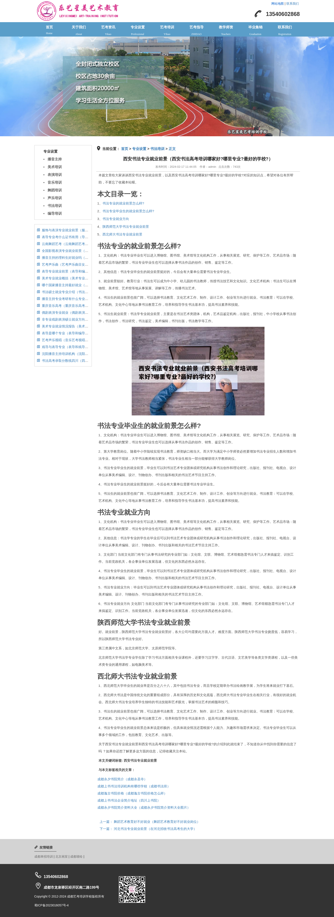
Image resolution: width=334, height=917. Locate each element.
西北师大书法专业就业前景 (122, 234)
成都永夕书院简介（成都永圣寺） (122, 779)
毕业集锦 (255, 30)
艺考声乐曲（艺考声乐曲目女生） (64, 264)
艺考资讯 (108, 30)
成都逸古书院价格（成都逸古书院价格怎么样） (132, 793)
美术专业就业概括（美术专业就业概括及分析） (74, 278)
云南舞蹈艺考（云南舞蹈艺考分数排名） (69, 244)
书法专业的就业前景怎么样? (123, 203)
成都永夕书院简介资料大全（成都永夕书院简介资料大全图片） (143, 807)
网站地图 (277, 3)
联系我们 (292, 3)
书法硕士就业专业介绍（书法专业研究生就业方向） (77, 292)
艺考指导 (196, 30)
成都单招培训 (44, 856)
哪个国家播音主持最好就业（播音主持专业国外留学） (79, 285)
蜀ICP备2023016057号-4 (51, 905)
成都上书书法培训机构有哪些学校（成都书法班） (133, 786)
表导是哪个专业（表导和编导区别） (66, 333)
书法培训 (157, 149)
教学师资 (226, 30)
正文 (172, 149)
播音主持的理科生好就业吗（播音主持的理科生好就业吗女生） (86, 257)
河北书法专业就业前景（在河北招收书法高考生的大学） (148, 829)
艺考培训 (167, 30)
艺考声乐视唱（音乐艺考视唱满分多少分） (71, 340)
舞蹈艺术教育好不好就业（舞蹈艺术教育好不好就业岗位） (150, 822)
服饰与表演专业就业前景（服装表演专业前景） (74, 230)
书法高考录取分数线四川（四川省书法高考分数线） (77, 360)
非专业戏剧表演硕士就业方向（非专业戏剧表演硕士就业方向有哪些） (91, 319)
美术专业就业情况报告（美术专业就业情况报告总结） (79, 326)
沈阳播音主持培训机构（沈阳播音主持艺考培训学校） (79, 354)
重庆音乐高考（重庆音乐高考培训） (66, 306)
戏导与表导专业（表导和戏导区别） (66, 347)
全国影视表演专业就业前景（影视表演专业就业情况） (79, 251)
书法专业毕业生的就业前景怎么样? (128, 211)
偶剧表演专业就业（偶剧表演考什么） (67, 312)
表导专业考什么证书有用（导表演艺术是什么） (74, 237)
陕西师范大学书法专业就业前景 (125, 226)
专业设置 (137, 30)
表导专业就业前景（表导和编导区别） (67, 271)
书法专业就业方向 (115, 219)
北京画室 (62, 856)
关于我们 (78, 30)
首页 (49, 30)
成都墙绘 (76, 856)
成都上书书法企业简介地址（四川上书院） (128, 800)
